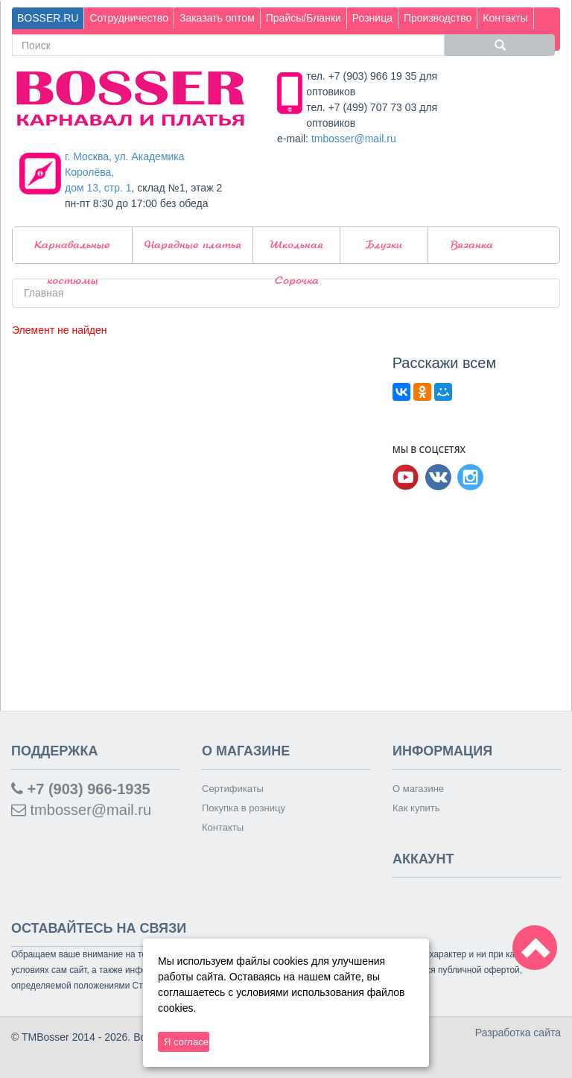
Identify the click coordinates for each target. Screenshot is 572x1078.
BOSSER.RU (47, 18)
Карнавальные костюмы (72, 251)
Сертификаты (233, 788)
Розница (372, 18)
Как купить (416, 808)
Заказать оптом (217, 18)
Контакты (505, 18)
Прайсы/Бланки (303, 18)
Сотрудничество (128, 18)
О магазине (418, 788)
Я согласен (186, 1041)
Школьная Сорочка (296, 251)
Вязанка (472, 245)
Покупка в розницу (243, 808)
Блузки (384, 245)
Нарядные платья (192, 245)
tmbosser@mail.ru (353, 139)
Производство (437, 18)
